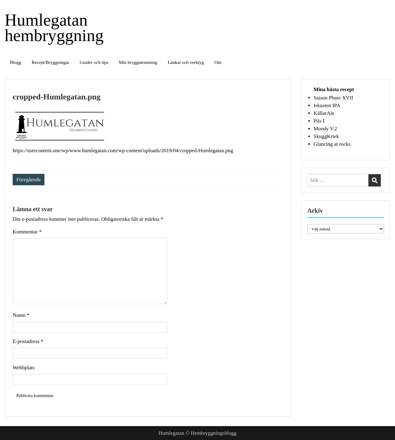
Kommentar (27, 232)
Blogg (15, 62)
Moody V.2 (325, 129)
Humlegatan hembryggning (54, 27)
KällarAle (324, 113)
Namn (21, 315)
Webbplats (24, 368)
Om (218, 62)
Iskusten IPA (327, 105)
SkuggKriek (326, 136)
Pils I (319, 121)
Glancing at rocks (332, 144)
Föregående (28, 179)
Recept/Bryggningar (50, 62)
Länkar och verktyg (186, 62)
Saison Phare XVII (333, 98)
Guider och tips (94, 62)
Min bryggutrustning (138, 62)
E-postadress (28, 341)
